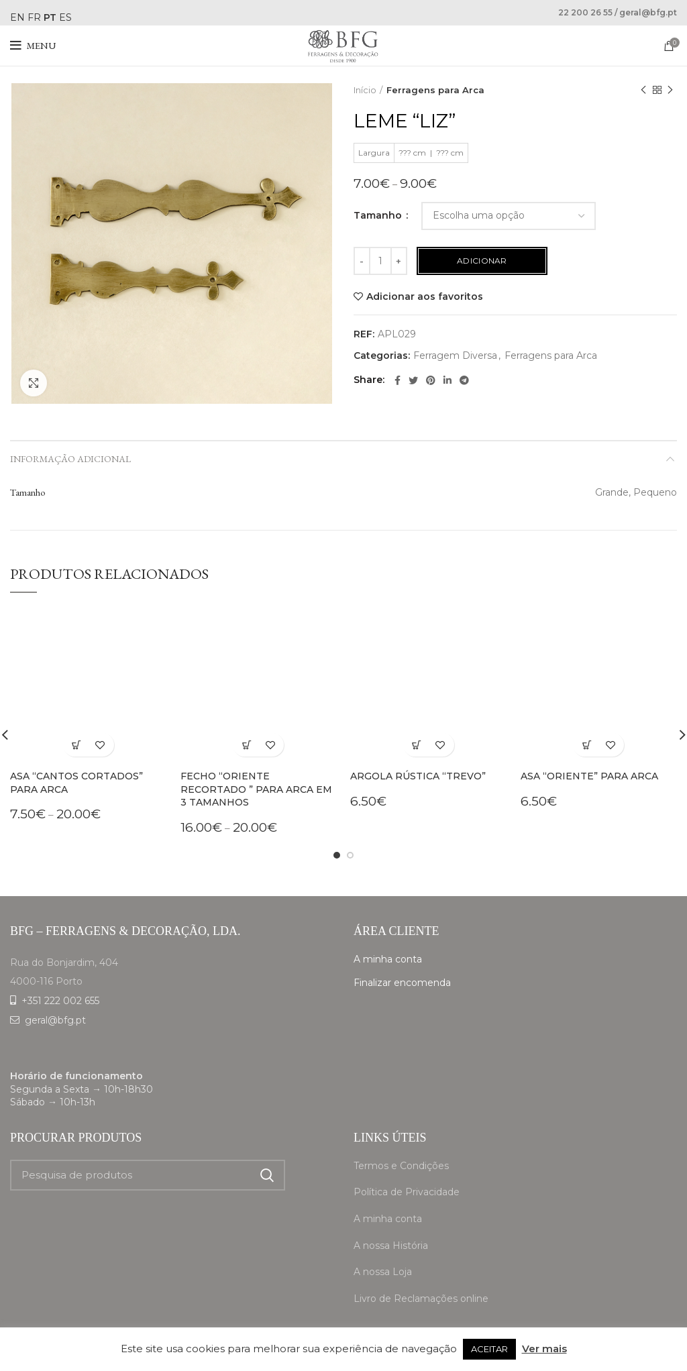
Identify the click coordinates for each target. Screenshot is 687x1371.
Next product (670, 90)
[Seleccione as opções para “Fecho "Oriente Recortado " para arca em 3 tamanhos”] (246, 745)
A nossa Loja (383, 1272)
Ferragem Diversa (455, 356)
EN (17, 17)
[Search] (147, 1175)
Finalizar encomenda (402, 983)
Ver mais (544, 1348)
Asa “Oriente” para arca (589, 776)
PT (50, 17)
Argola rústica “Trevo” (418, 776)
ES (65, 17)
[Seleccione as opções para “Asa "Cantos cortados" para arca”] (77, 745)
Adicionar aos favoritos (424, 296)
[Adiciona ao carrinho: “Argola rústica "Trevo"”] (417, 745)
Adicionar (482, 261)
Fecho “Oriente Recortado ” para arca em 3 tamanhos (256, 789)
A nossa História (391, 1246)
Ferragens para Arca (435, 90)
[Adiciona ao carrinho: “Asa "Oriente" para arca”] (586, 745)
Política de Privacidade (407, 1192)
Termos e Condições (401, 1166)
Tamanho (379, 215)
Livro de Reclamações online (421, 1299)
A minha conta (388, 959)
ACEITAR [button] (489, 1348)
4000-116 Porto (46, 981)
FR (34, 17)
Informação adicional (70, 459)
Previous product (643, 90)
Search (267, 1175)
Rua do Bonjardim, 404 (64, 962)
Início (365, 90)
